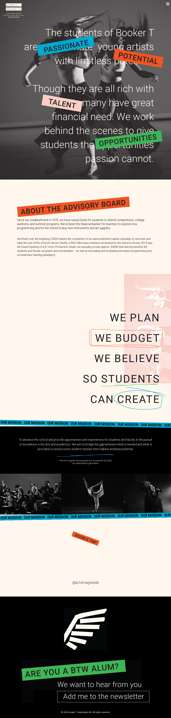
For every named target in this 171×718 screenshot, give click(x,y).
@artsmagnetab (85, 582)
